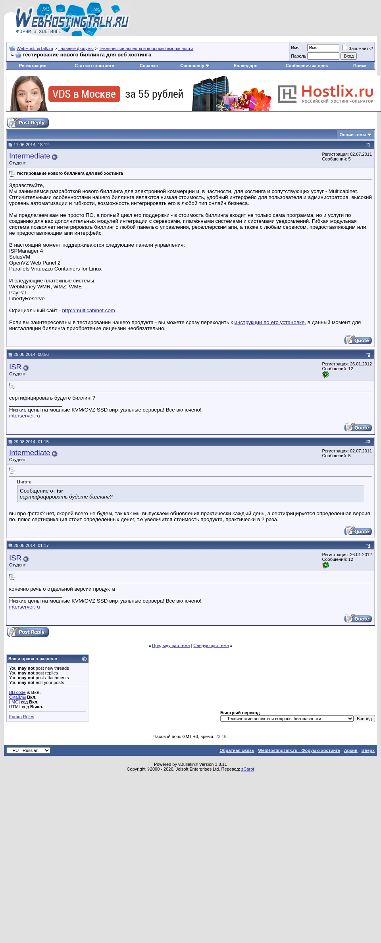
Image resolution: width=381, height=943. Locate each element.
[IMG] (14, 702)
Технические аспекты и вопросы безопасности (146, 48)
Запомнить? (357, 48)
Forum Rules (21, 716)
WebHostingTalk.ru (35, 48)
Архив (351, 750)
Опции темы (353, 134)
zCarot (247, 769)
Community (195, 65)
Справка (149, 65)
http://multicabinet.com (88, 310)
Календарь (246, 65)
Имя (295, 47)
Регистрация (32, 65)
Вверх (368, 750)
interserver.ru (24, 416)
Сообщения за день (307, 65)
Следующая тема (211, 645)
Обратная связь (236, 750)
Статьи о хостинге (94, 65)
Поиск (359, 65)
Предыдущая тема (171, 645)
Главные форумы (76, 48)
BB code (17, 692)
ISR (15, 367)
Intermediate (29, 156)
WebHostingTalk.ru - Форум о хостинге (299, 750)
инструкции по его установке (270, 322)
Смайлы (17, 697)
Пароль (298, 56)
